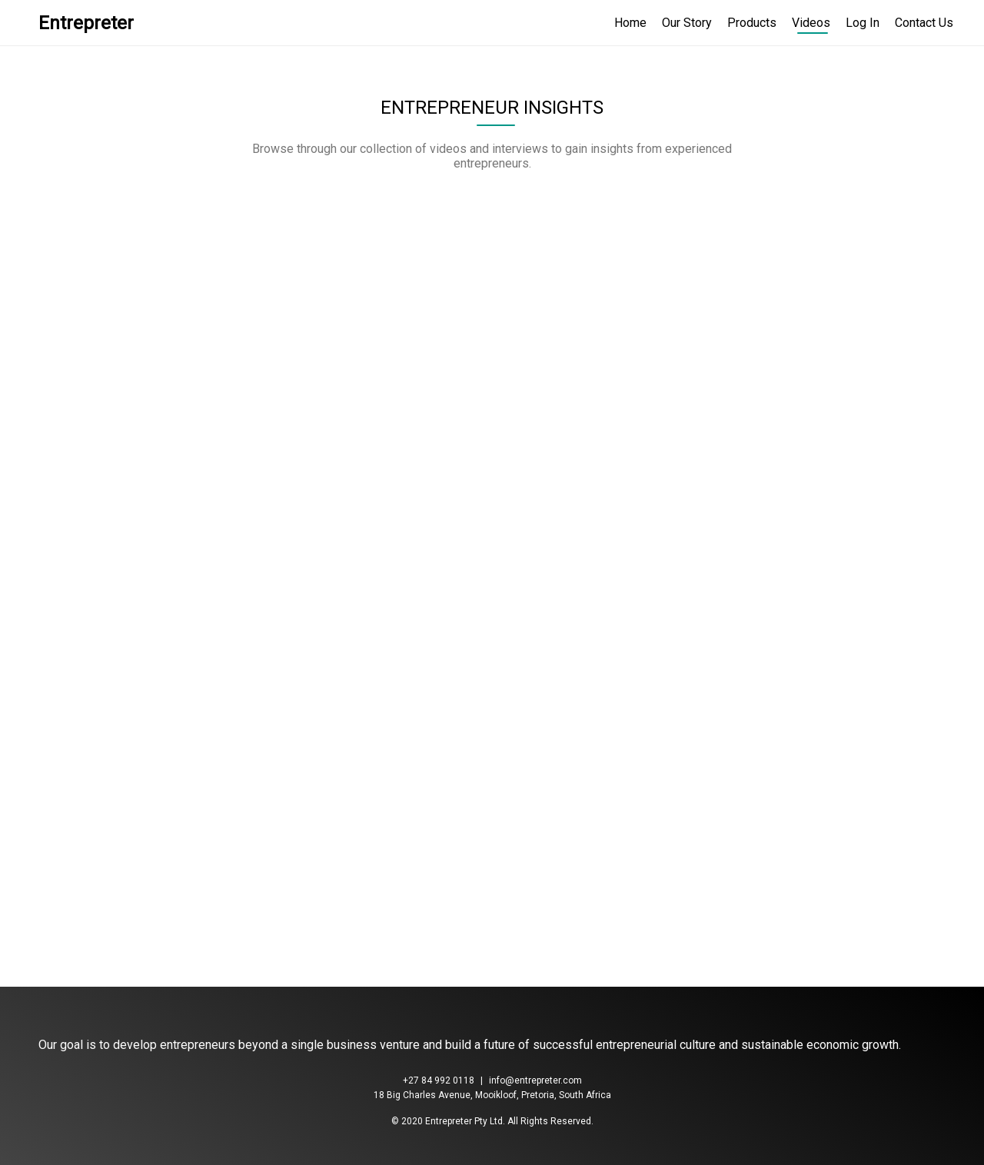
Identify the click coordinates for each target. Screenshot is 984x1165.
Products (751, 22)
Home (630, 22)
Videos (811, 22)
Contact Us (924, 22)
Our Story (687, 22)
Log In (862, 22)
